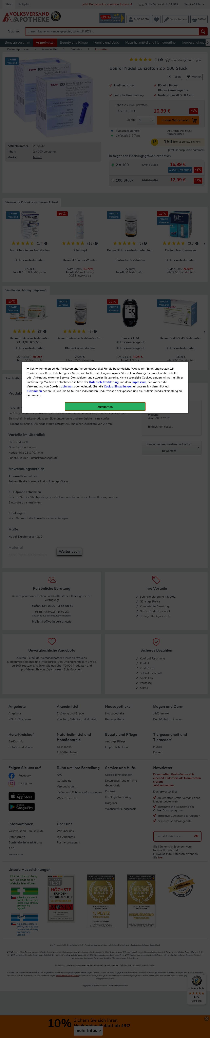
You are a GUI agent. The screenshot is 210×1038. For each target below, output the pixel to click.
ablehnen (67, 95)
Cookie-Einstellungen (118, 95)
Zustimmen (34, 100)
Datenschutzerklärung (104, 91)
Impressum (139, 91)
